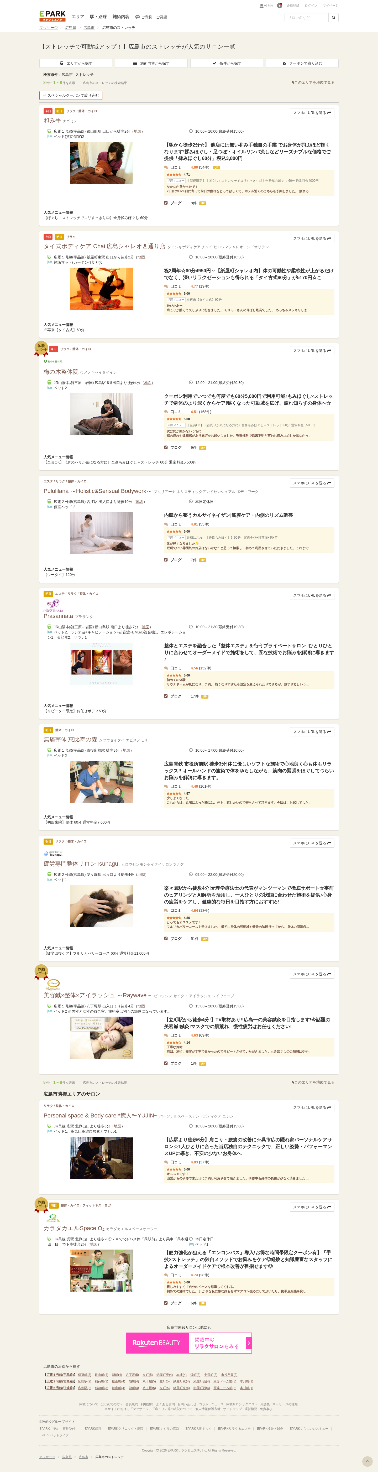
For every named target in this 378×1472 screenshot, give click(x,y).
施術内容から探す (151, 63)
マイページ (331, 5)
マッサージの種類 (285, 1404)
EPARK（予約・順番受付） (58, 1429)
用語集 (265, 1404)
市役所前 (229, 1375)
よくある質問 (165, 1404)
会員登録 (293, 5)
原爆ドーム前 (224, 1381)
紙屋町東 (164, 1375)
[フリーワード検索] (307, 17)
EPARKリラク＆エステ (52, 16)
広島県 (70, 27)
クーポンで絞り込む (302, 63)
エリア (78, 16)
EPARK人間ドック (199, 1429)
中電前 (210, 1375)
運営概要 (251, 1409)
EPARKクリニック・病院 (125, 1429)
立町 (148, 1375)
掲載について (88, 1404)
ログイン (311, 5)
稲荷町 (84, 1375)
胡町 (117, 1375)
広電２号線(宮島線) (60, 1381)
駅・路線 (98, 16)
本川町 (246, 1381)
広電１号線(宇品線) (60, 1375)
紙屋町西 (201, 1381)
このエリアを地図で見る (313, 82)
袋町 (195, 1375)
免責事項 (266, 1409)
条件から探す (227, 63)
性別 (268, 6)
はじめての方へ (112, 1404)
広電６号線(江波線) (60, 1388)
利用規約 (147, 1404)
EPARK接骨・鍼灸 (270, 1429)
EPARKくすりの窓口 (164, 1429)
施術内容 (121, 16)
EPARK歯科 (93, 1429)
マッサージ (48, 27)
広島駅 (84, 1381)
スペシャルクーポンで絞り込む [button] (71, 95)
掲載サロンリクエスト (242, 1404)
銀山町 (101, 1375)
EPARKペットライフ (54, 1435)
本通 (181, 1375)
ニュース (217, 1404)
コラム (203, 1404)
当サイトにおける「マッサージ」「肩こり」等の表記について (148, 1409)
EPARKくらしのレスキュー (309, 1429)
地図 (137, 131)
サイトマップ (232, 1409)
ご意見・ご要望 (151, 16)
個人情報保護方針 (207, 1409)
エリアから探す (75, 63)
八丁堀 (132, 1375)
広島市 (88, 27)
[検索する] (333, 17)
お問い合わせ (186, 1404)
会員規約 (131, 1404)
